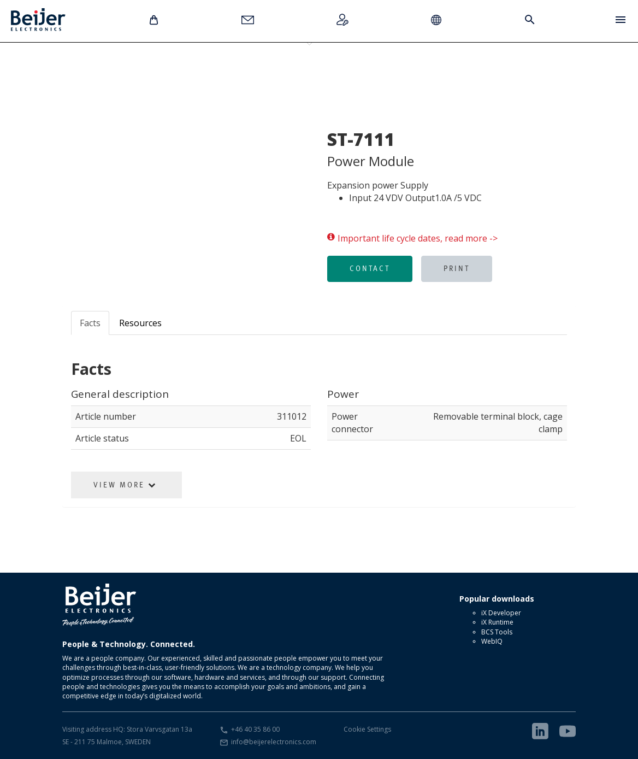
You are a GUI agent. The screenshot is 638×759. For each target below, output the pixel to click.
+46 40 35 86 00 (255, 729)
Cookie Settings (367, 729)
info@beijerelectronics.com (273, 741)
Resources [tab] (140, 323)
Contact (370, 268)
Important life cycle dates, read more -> (412, 238)
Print (457, 268)
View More (125, 484)
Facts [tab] (90, 323)
